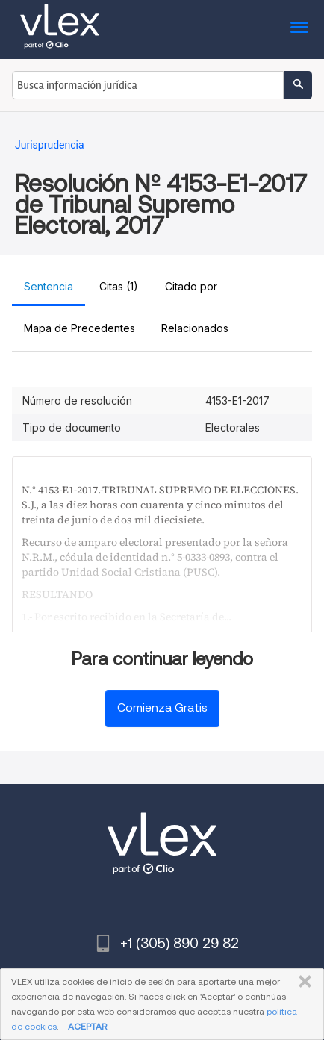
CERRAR (302, 981)
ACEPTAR (87, 1026)
